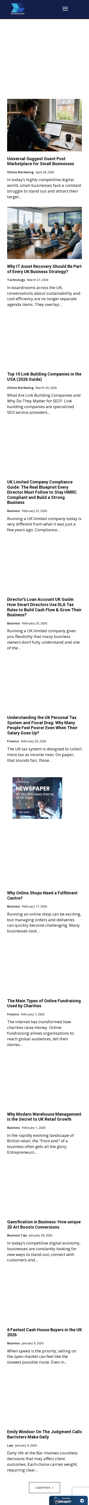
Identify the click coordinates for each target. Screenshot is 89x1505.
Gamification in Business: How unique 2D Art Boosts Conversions (44, 1224)
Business (13, 511)
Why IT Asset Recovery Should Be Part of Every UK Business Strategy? (44, 269)
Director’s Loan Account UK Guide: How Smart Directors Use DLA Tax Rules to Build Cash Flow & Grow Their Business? (44, 607)
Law (10, 1445)
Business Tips (17, 1235)
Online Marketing (20, 172)
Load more (44, 1488)
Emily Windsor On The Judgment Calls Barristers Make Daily (44, 1434)
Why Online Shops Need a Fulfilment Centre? (42, 895)
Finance (13, 741)
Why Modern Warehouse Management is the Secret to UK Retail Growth (44, 1117)
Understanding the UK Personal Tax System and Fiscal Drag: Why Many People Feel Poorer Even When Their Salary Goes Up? (42, 725)
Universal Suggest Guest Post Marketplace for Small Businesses (41, 161)
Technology (16, 280)
